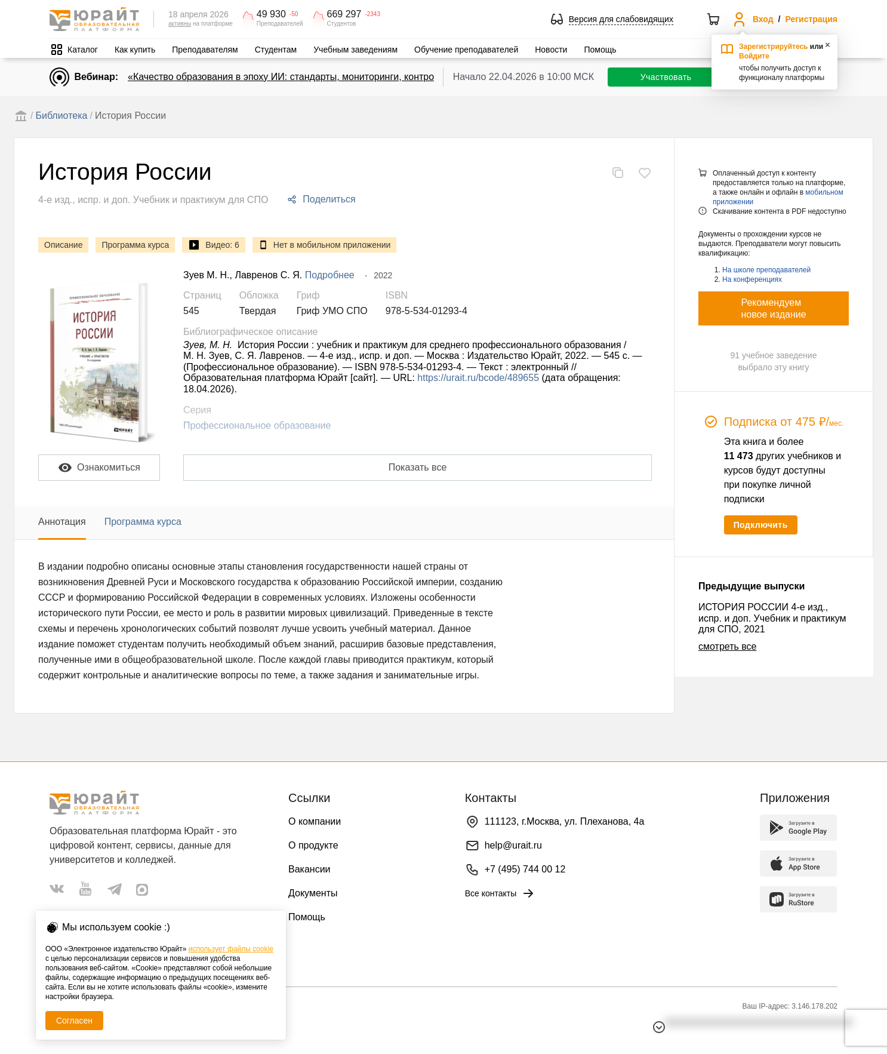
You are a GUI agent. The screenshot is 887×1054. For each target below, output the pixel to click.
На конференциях (752, 279)
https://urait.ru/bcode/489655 (478, 378)
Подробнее (330, 275)
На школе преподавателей (766, 270)
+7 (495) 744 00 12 (525, 869)
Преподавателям (205, 49)
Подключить (761, 525)
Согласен (74, 1020)
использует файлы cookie (231, 949)
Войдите (754, 56)
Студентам (276, 49)
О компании (314, 821)
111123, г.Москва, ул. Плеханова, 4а (565, 821)
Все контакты (500, 893)
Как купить (135, 49)
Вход (763, 19)
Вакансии (309, 869)
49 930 (271, 14)
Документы (312, 893)
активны (179, 23)
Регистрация (811, 19)
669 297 (344, 14)
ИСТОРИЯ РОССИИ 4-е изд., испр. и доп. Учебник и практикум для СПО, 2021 (772, 618)
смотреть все (727, 646)
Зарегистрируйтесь (773, 46)
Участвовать (665, 77)
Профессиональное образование (257, 425)
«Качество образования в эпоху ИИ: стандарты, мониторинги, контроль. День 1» (306, 77)
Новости (551, 49)
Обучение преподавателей (466, 49)
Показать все (418, 467)
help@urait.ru (513, 845)
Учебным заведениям (355, 49)
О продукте (313, 845)
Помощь (600, 49)
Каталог (82, 49)
